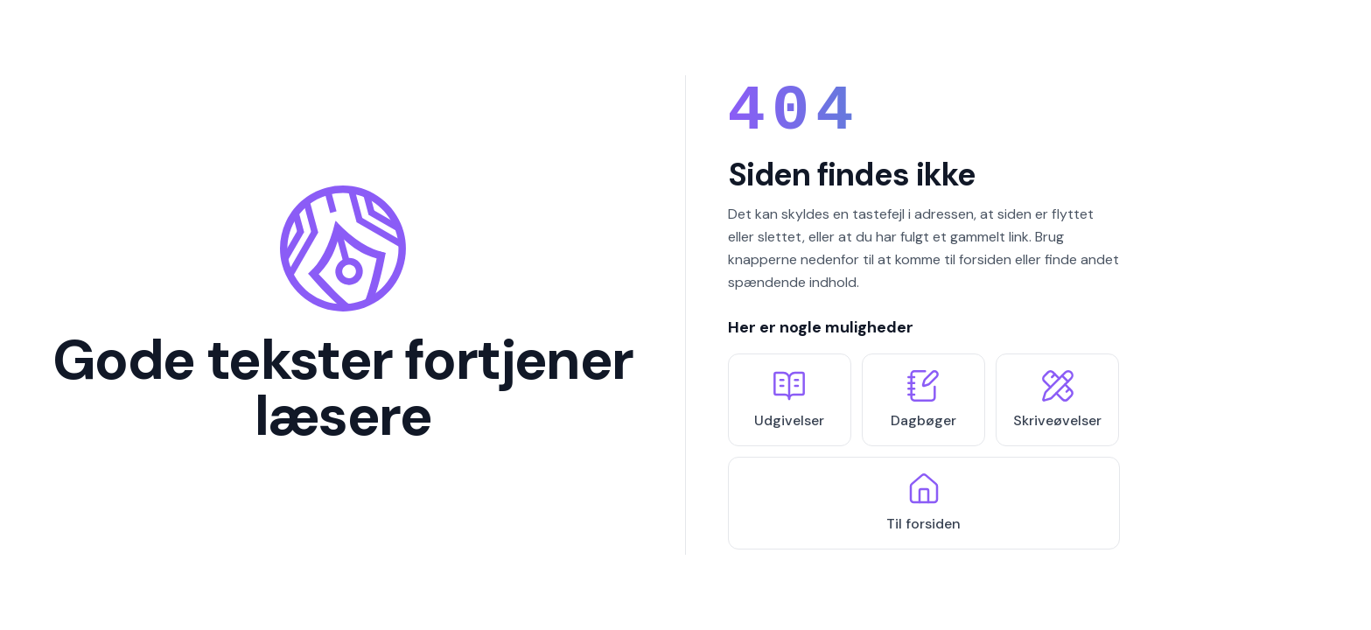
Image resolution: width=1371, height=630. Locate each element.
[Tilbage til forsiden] (343, 315)
